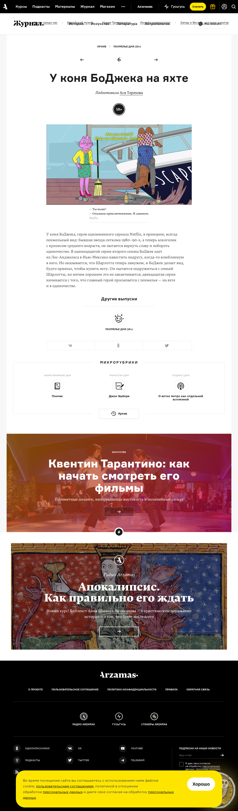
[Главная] (119, 675)
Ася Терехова (131, 92)
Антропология (157, 24)
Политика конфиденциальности (131, 689)
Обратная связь (198, 689)
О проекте (35, 689)
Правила (171, 689)
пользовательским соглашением (64, 786)
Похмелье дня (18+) (127, 46)
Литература (127, 24)
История (76, 24)
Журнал (87, 6)
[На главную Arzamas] (5, 6)
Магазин (107, 6)
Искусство (100, 24)
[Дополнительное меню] (123, 6)
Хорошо (201, 784)
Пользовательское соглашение (75, 689)
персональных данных (63, 792)
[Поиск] (233, 6)
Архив (101, 46)
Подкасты (41, 6)
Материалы (65, 6)
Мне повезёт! (212, 23)
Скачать (197, 6)
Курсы (21, 6)
